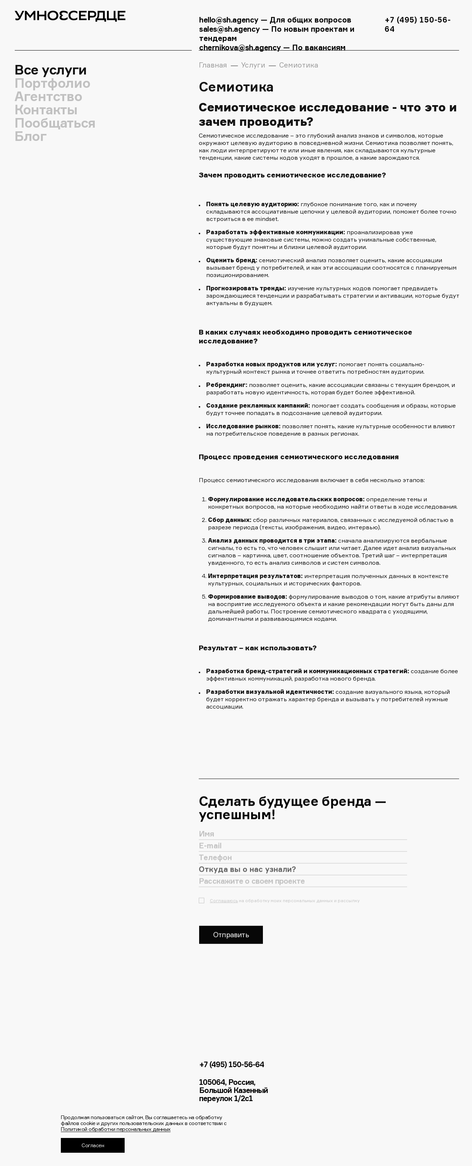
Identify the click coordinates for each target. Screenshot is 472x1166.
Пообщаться (55, 122)
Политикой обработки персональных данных (116, 1129)
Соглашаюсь (224, 907)
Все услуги (51, 69)
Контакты (46, 109)
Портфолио (52, 83)
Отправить (231, 941)
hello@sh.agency (228, 19)
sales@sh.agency (229, 29)
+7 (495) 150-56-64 (231, 1065)
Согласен (92, 1145)
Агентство (48, 96)
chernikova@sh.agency (241, 47)
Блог (30, 136)
